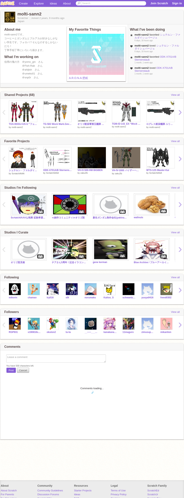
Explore (39, 3)
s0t (67, 297)
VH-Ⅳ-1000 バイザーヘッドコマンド (126, 170)
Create (23, 3)
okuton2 (51, 332)
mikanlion (165, 332)
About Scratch (9, 490)
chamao (32, 297)
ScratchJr (152, 494)
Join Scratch (159, 3)
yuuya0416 (147, 297)
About (67, 3)
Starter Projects (83, 490)
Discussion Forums (48, 494)
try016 (50, 297)
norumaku (90, 297)
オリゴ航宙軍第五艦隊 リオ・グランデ (92, 124)
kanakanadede (110, 332)
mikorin (13, 297)
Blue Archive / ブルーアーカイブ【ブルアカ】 (151, 262)
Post (11, 370)
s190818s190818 (34, 332)
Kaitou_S (109, 297)
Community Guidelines (50, 490)
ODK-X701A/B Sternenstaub (57, 170)
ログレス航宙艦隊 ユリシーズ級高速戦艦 (160, 124)
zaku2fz (84, 173)
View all (175, 94)
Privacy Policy (119, 494)
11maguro (128, 332)
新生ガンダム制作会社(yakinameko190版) (110, 217)
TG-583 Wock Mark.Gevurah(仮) (57, 124)
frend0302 (165, 297)
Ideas (53, 3)
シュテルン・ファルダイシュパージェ (23, 170)
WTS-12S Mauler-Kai (157, 170)
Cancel (23, 370)
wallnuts (138, 217)
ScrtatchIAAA (18, 173)
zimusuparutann (148, 332)
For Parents (7, 494)
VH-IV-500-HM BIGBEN (90, 170)
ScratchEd (153, 490)
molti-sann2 (17, 127)
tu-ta (68, 332)
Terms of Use (118, 490)
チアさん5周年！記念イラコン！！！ (69, 262)
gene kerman (100, 262)
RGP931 (13, 332)
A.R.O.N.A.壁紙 (78, 78)
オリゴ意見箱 (18, 262)
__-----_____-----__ (91, 332)
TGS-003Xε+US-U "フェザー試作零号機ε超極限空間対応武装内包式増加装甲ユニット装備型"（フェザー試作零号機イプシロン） (23, 124)
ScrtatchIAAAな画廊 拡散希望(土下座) (28, 217)
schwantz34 (129, 297)
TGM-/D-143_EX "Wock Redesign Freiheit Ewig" (126, 123)
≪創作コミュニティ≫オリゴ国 (68, 217)
